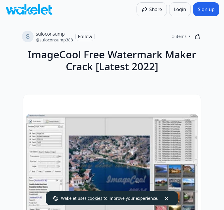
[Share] (151, 9)
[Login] (180, 9)
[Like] (197, 36)
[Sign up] (206, 9)
